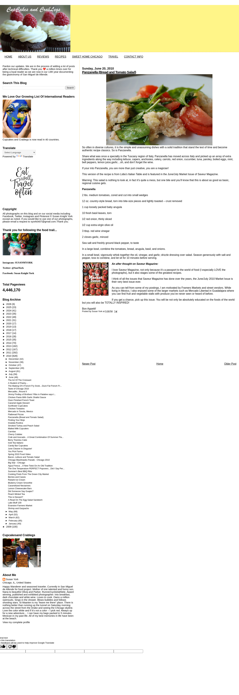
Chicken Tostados (16, 409)
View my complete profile (16, 622)
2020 (9, 323)
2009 (9, 526)
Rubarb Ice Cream (16, 480)
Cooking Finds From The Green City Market (28, 474)
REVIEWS (43, 56)
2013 (9, 346)
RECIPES (60, 56)
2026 (9, 304)
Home (159, 363)
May (11, 511)
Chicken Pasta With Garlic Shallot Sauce (27, 397)
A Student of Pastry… (18, 383)
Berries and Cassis (17, 477)
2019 (9, 326)
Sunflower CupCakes (18, 406)
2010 (9, 356)
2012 (9, 349)
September (14, 368)
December (14, 359)
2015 (9, 339)
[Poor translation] (12, 647)
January (13, 523)
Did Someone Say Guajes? (20, 491)
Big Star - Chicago (16, 463)
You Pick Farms (15, 451)
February (13, 520)
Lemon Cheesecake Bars (20, 488)
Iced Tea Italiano (15, 443)
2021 (9, 320)
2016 (9, 336)
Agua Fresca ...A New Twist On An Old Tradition (30, 466)
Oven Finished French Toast (21, 400)
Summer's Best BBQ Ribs (20, 471)
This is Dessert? (15, 497)
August (12, 371)
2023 (9, 313)
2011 (9, 352)
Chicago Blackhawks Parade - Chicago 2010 (29, 460)
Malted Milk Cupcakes (18, 428)
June (11, 377)
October (13, 365)
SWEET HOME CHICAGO (87, 56)
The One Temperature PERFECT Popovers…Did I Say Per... (36, 468)
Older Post (230, 363)
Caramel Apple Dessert (19, 403)
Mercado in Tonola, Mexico (20, 411)
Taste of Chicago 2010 (18, 389)
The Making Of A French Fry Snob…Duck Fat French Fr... (35, 386)
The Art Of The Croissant (19, 380)
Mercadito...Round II (17, 391)
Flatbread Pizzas (16, 414)
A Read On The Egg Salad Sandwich (25, 500)
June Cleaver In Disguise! (20, 449)
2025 (9, 307)
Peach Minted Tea (16, 494)
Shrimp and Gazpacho (18, 508)
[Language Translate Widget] (19, 152)
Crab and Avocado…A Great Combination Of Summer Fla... (36, 437)
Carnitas (12, 431)
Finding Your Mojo (16, 420)
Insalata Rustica (15, 423)
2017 (9, 333)
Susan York (12, 579)
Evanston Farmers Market (20, 505)
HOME (8, 56)
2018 (9, 330)
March (12, 517)
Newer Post (89, 363)
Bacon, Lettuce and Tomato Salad (24, 457)
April (11, 514)
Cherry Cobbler (15, 434)
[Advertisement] (107, 338)
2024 (9, 310)
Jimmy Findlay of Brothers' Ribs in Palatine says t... (32, 394)
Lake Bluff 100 (14, 503)
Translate (24, 156)
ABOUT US (24, 56)
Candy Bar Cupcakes (18, 446)
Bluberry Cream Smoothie (20, 483)
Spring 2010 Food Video (19, 454)
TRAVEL (113, 56)
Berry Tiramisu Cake (17, 440)
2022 (9, 317)
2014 (9, 343)
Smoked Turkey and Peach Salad (23, 426)
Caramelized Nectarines (19, 486)
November (14, 362)
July (11, 374)
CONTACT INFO (133, 56)
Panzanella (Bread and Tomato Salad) (109, 72)
